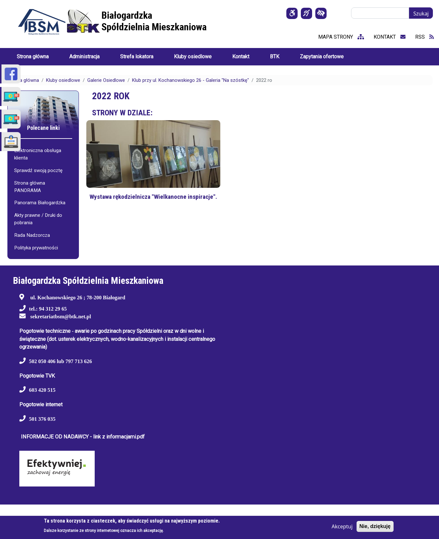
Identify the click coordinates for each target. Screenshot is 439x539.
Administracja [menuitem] (84, 56)
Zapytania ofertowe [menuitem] (322, 56)
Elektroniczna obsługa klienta (37, 154)
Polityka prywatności (36, 248)
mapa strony (341, 37)
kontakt (390, 37)
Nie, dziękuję (375, 526)
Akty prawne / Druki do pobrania (38, 219)
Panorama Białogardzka (39, 203)
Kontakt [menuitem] (240, 56)
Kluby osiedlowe (63, 80)
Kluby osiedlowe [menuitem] (193, 56)
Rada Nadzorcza (32, 235)
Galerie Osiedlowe (106, 80)
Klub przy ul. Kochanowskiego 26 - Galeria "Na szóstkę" (190, 80)
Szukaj (421, 13)
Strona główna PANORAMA (29, 186)
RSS (424, 37)
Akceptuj (341, 526)
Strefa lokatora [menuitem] (136, 56)
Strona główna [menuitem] (33, 56)
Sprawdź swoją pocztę (38, 170)
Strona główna (23, 80)
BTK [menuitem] (274, 56)
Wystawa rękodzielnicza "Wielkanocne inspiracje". (153, 196)
